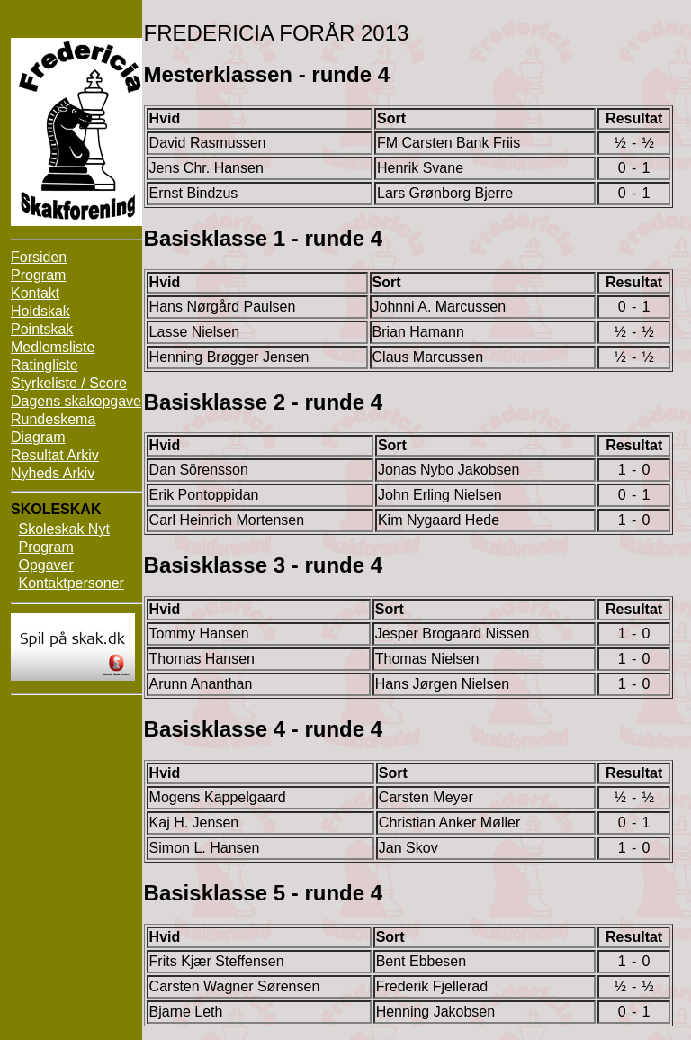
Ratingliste (44, 365)
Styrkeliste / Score (69, 383)
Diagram (38, 437)
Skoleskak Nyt (63, 529)
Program (38, 275)
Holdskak (40, 311)
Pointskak (42, 329)
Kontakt (35, 293)
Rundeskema (53, 419)
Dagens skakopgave (76, 401)
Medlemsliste (52, 347)
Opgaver (45, 565)
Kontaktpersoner (70, 583)
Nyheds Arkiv (52, 473)
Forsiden (39, 257)
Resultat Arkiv (55, 455)
